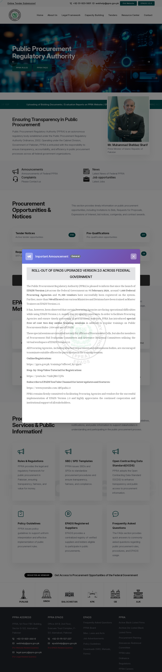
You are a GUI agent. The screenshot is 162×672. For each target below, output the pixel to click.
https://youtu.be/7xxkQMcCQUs (45, 375)
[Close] (134, 256)
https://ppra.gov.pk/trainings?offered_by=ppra (54, 364)
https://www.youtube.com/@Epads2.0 (49, 387)
